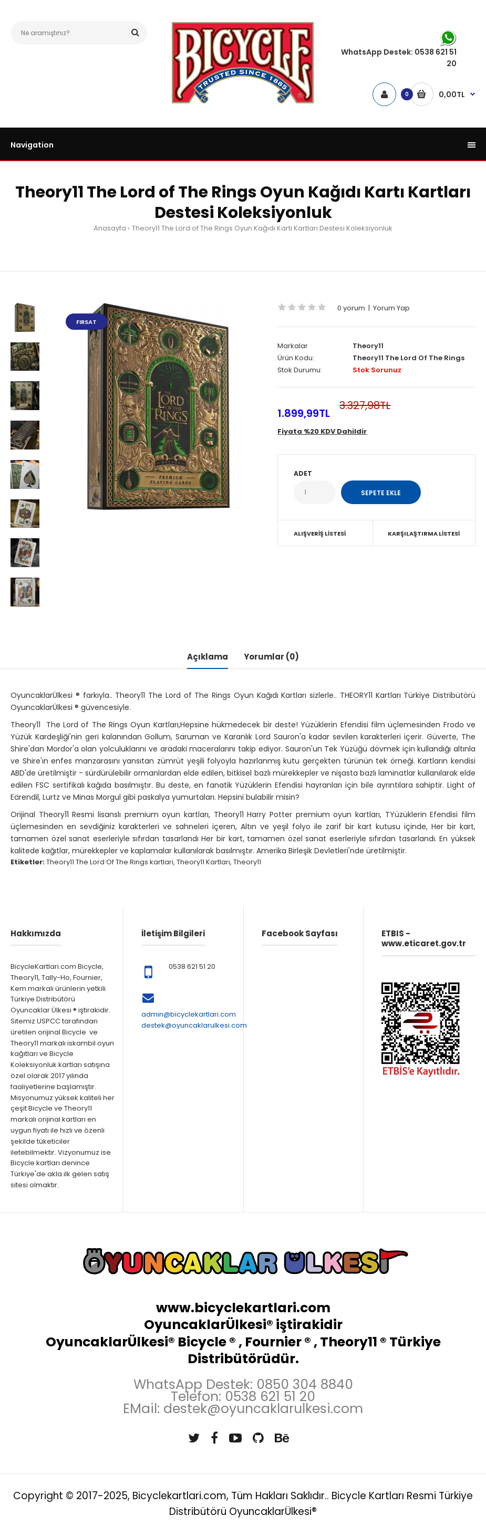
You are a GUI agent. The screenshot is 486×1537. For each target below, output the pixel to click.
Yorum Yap (391, 308)
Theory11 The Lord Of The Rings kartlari (109, 862)
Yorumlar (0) (271, 656)
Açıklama (207, 656)
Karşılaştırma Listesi (424, 533)
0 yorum (351, 308)
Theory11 (368, 346)
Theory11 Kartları (203, 862)
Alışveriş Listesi (320, 533)
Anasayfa (110, 228)
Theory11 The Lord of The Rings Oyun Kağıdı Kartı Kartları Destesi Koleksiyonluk (262, 228)
